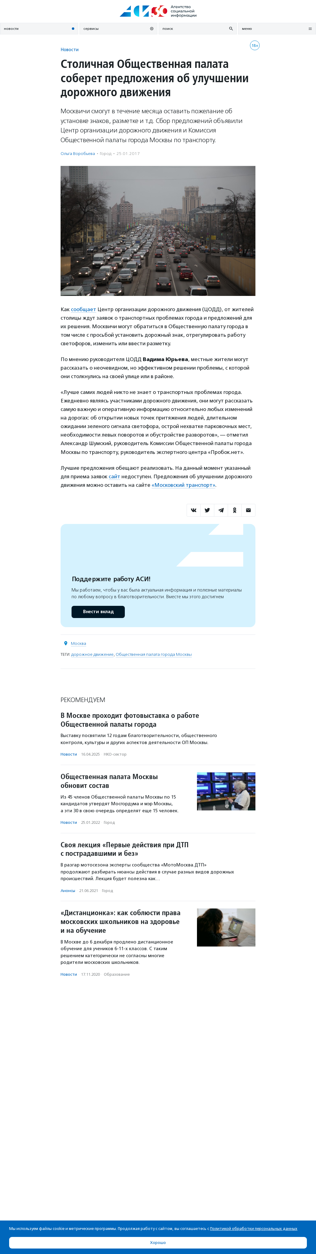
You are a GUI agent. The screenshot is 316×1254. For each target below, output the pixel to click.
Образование (117, 974)
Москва (78, 643)
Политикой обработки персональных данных (253, 1228)
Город (105, 153)
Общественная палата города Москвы (154, 654)
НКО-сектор (115, 754)
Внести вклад (98, 612)
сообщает (83, 309)
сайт (114, 476)
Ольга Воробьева (78, 153)
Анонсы (68, 890)
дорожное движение (92, 654)
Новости (70, 49)
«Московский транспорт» (183, 485)
